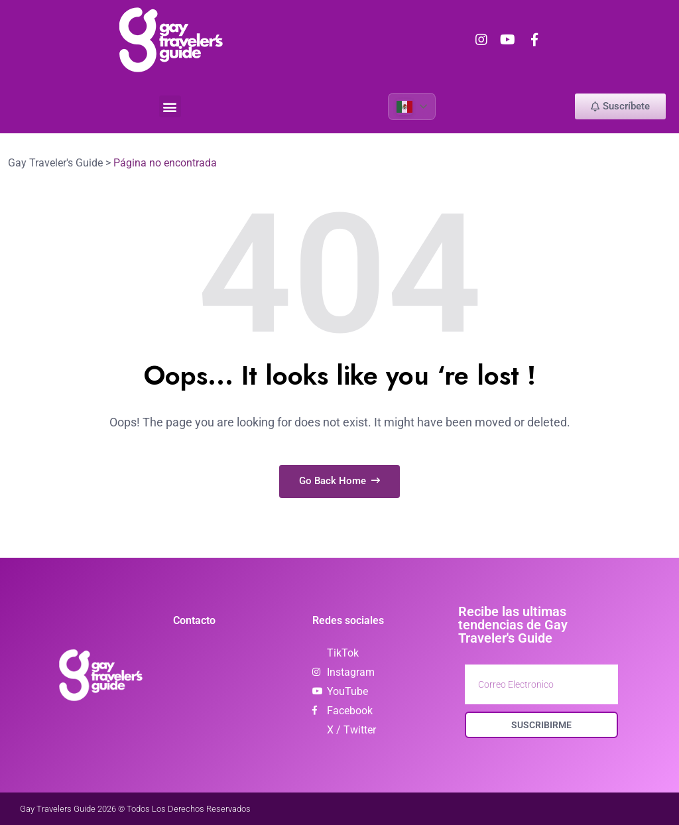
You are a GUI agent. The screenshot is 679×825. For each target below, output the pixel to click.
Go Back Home (339, 480)
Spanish (404, 106)
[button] (170, 106)
